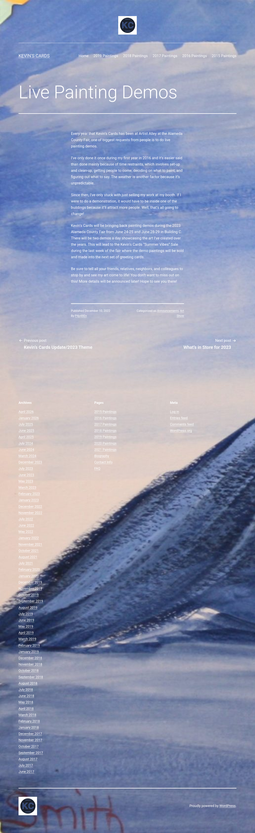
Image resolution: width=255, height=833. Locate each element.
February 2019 (29, 645)
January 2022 (29, 538)
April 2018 (26, 709)
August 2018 (28, 683)
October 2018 (29, 670)
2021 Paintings (105, 450)
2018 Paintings (135, 56)
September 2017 (31, 753)
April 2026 (26, 412)
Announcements (168, 311)
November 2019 (30, 588)
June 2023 (26, 475)
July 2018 (26, 689)
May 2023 (26, 481)
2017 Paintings (165, 56)
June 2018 (26, 696)
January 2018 (29, 727)
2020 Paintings (105, 443)
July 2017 (26, 765)
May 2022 (26, 532)
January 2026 (29, 418)
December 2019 (30, 582)
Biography (101, 456)
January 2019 (29, 652)
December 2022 (30, 506)
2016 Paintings (194, 56)
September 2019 (31, 601)
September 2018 (31, 677)
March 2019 (27, 639)
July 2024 (26, 443)
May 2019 (26, 626)
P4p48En (81, 316)
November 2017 (30, 740)
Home (84, 56)
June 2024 (26, 450)
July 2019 (26, 614)
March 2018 (27, 715)
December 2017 (30, 734)
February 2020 (29, 569)
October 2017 (29, 746)
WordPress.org (181, 430)
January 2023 (29, 500)
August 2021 (28, 557)
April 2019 (26, 633)
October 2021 (29, 551)
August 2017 (28, 759)
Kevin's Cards (34, 55)
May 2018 (26, 702)
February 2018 (29, 721)
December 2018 (30, 658)
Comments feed (182, 424)
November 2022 (30, 513)
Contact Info (103, 462)
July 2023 (26, 468)
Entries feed (179, 418)
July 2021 (26, 563)
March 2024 (27, 456)
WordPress (227, 806)
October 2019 (29, 595)
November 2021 (30, 544)
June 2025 (26, 430)
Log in (174, 412)
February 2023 (29, 494)
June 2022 (26, 525)
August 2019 (28, 607)
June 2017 (26, 772)
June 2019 (26, 620)
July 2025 (26, 424)
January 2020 (29, 576)
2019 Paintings (105, 56)
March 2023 (27, 487)
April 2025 (26, 437)
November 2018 (30, 664)
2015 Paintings (224, 56)
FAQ (97, 468)
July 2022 (26, 519)
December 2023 (30, 462)
